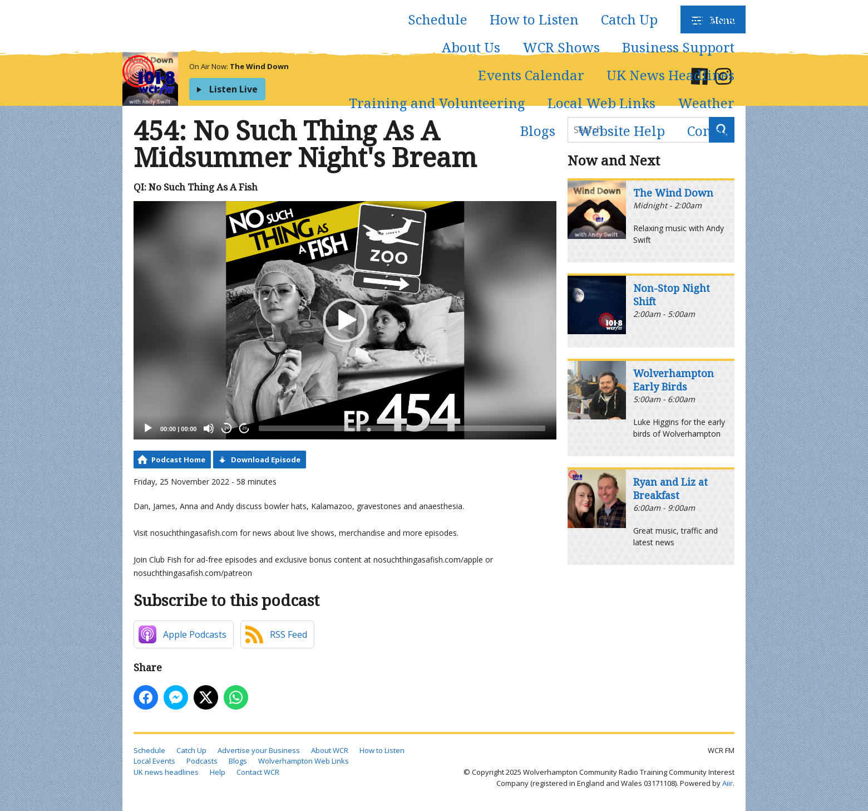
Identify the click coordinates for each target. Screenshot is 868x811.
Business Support (678, 47)
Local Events (154, 761)
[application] (345, 320)
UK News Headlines (670, 75)
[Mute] (208, 428)
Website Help (621, 130)
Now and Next (614, 160)
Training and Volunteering (437, 103)
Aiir (727, 783)
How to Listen (534, 19)
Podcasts (707, 19)
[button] (345, 320)
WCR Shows (561, 47)
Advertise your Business (259, 750)
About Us (471, 47)
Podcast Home (178, 460)
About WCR (329, 750)
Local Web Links (601, 103)
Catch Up (629, 19)
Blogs (537, 130)
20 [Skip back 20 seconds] (226, 428)
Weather (706, 103)
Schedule (437, 19)
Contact (710, 130)
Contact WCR (257, 772)
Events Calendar (531, 75)
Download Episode (265, 460)
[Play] (148, 428)
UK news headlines (166, 772)
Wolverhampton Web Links (303, 761)
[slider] (402, 428)
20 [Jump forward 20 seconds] (244, 428)
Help (217, 772)
